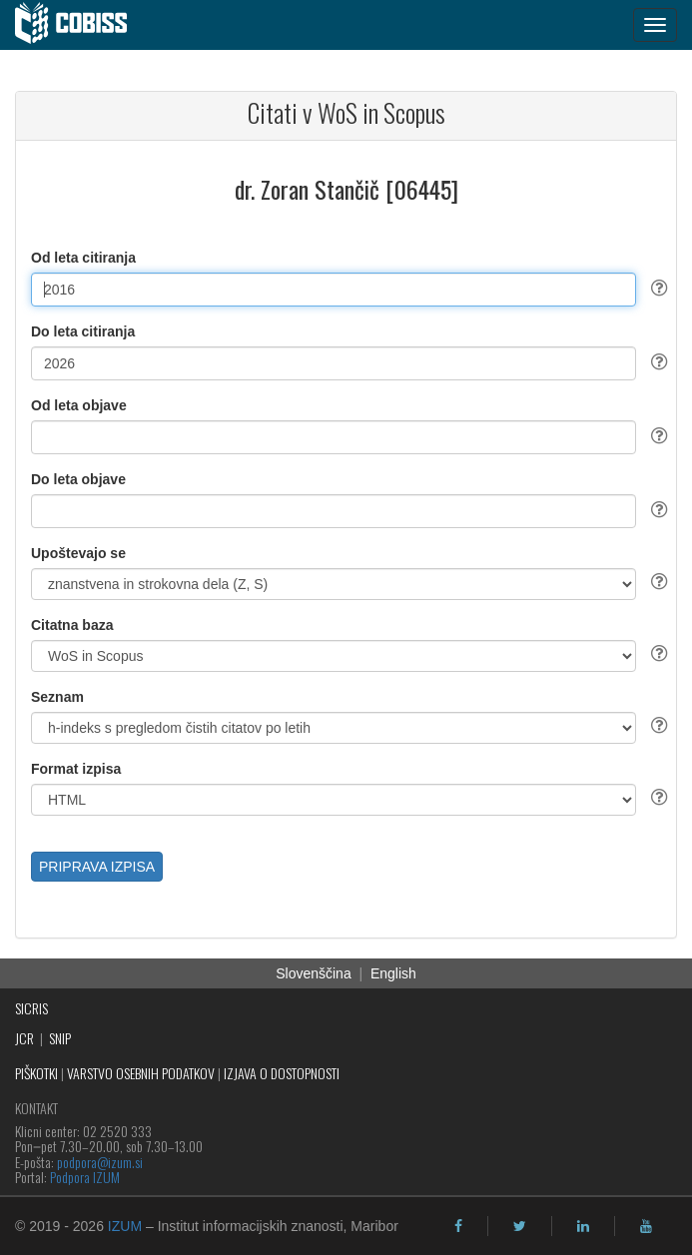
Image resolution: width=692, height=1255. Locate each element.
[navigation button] (655, 25)
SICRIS (31, 1007)
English (393, 973)
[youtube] (646, 1226)
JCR (24, 1037)
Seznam (57, 697)
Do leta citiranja (83, 331)
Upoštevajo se (78, 553)
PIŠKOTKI (36, 1072)
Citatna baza (72, 625)
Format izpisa (76, 769)
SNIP (60, 1037)
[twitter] (519, 1226)
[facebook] (458, 1226)
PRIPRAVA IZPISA (97, 867)
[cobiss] (81, 25)
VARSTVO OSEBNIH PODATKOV (141, 1072)
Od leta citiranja (83, 258)
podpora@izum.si (100, 1161)
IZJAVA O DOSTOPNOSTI (282, 1072)
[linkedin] (583, 1226)
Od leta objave (79, 405)
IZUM (125, 1226)
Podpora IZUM (85, 1176)
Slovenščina (313, 973)
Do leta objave (78, 479)
